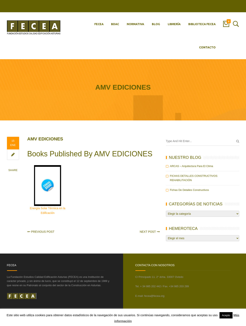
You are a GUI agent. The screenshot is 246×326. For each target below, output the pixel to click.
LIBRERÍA (174, 24)
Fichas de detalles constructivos (189, 189)
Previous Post (42, 231)
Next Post (148, 231)
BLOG (156, 24)
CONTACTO (207, 47)
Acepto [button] (226, 315)
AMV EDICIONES (45, 138)
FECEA (99, 24)
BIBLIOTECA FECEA (202, 24)
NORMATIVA (135, 24)
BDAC (115, 24)
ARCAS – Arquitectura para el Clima (191, 166)
